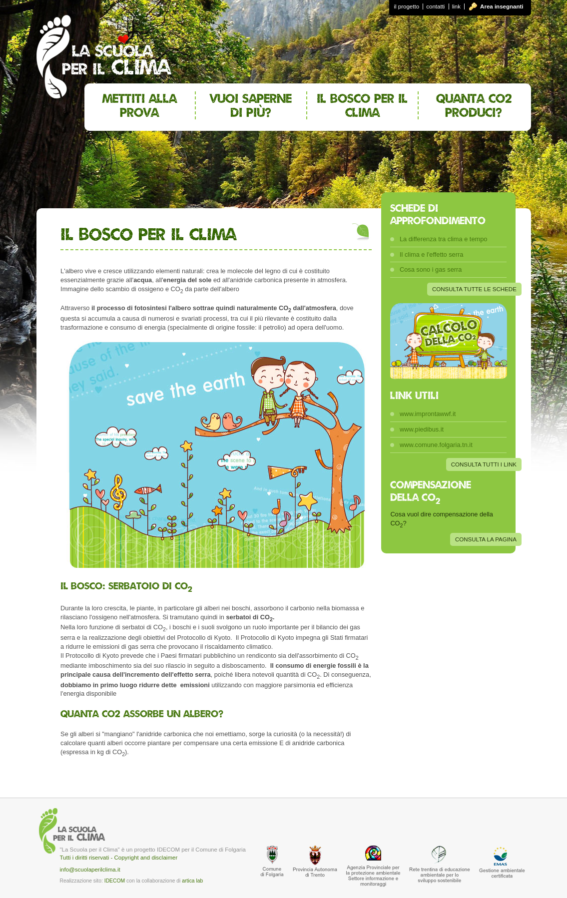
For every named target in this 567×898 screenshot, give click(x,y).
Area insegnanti (501, 6)
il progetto (407, 6)
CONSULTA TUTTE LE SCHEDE (474, 289)
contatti (435, 6)
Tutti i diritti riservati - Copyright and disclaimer (119, 858)
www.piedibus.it (422, 429)
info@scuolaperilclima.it (90, 870)
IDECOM (114, 881)
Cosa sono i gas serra (431, 269)
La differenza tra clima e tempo (443, 239)
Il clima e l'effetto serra (431, 254)
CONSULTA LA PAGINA (486, 539)
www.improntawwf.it (428, 414)
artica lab (192, 881)
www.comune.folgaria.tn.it (436, 445)
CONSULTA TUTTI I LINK (484, 464)
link (456, 6)
